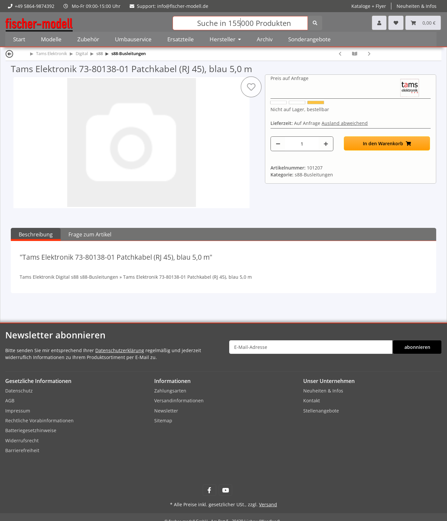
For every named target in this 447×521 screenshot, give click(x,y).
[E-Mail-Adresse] (311, 347)
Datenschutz (19, 391)
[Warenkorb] (423, 23)
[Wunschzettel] (395, 23)
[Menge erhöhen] (326, 144)
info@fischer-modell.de (182, 6)
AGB (9, 400)
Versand (268, 504)
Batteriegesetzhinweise (30, 430)
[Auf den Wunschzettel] (251, 86)
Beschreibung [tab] (36, 234)
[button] (379, 23)
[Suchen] (240, 23)
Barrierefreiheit (22, 450)
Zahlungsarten (170, 391)
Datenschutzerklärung (119, 350)
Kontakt (311, 400)
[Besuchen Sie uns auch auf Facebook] (209, 490)
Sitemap (163, 420)
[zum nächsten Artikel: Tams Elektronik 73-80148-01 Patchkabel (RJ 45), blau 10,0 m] (369, 54)
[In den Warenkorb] (387, 143)
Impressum (17, 411)
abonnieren (417, 347)
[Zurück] (9, 53)
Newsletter (166, 411)
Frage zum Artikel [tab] (89, 234)
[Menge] (302, 144)
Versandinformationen (179, 400)
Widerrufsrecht (22, 440)
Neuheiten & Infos (417, 6)
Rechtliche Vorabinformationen (39, 420)
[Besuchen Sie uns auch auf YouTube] (225, 490)
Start (19, 39)
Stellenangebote (321, 411)
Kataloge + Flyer (368, 6)
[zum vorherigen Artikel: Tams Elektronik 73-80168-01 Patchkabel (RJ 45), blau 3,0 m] (340, 54)
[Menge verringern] (278, 144)
